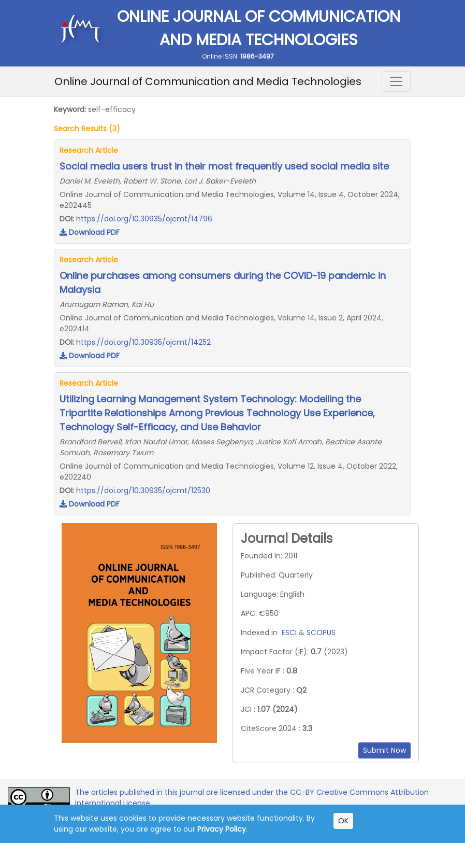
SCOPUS (321, 632)
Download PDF (90, 232)
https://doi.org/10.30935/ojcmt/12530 (143, 490)
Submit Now (384, 750)
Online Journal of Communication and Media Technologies (207, 81)
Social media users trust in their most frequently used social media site (224, 166)
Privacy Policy (221, 829)
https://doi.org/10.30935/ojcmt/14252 (143, 342)
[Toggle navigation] (396, 81)
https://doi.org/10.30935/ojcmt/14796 (144, 219)
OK (343, 821)
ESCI (289, 632)
